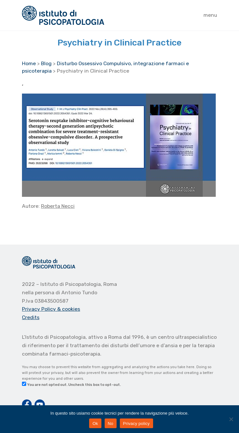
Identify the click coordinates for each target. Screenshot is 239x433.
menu (210, 15)
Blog (46, 63)
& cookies (68, 309)
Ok (95, 423)
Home (29, 63)
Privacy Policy (39, 309)
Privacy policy (136, 423)
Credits (30, 317)
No (110, 423)
